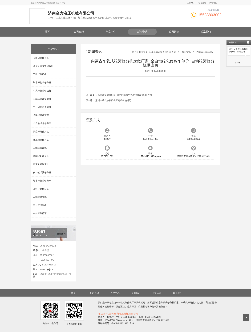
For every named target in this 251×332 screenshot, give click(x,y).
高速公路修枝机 (41, 188)
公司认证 (174, 31)
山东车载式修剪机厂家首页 (162, 52)
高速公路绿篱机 (41, 164)
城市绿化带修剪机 (42, 82)
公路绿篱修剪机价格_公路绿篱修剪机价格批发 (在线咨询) (124, 95)
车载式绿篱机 (40, 148)
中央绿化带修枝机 (42, 90)
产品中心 (110, 31)
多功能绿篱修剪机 (42, 172)
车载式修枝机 (40, 197)
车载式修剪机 (40, 74)
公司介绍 (79, 31)
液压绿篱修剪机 (41, 139)
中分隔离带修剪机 (42, 107)
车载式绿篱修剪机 (42, 99)
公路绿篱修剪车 (41, 115)
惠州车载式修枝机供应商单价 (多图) (113, 100)
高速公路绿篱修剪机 (43, 66)
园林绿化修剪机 (41, 156)
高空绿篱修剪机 (41, 131)
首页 (47, 31)
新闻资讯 (142, 31)
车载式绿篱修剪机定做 (192, 302)
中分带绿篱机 (40, 205)
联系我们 (190, 3)
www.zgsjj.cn (46, 269)
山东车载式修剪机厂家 (125, 302)
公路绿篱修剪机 (41, 58)
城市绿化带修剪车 (42, 180)
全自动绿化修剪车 (42, 123)
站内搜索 (202, 3)
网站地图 (213, 3)
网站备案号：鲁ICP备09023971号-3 (116, 323)
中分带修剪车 (40, 213)
